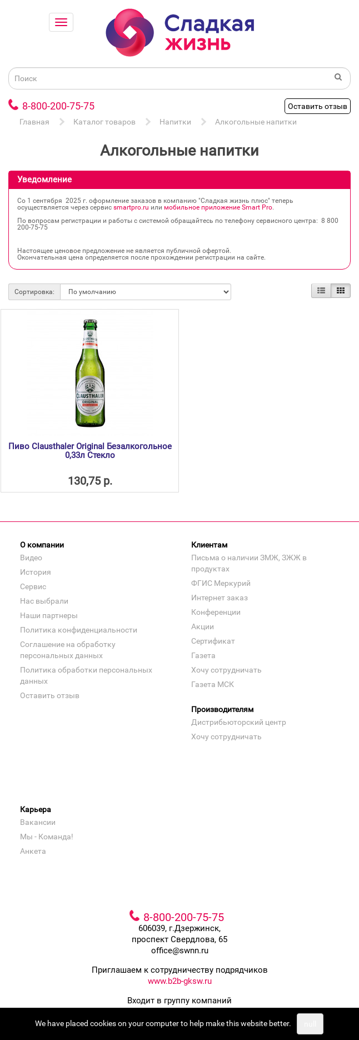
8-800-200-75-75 (58, 106)
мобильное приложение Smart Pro (218, 207)
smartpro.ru (131, 207)
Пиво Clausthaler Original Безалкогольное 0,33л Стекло (90, 451)
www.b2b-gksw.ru (180, 981)
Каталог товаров (104, 121)
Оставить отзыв (317, 106)
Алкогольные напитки (256, 121)
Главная (34, 121)
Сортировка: (34, 292)
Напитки (175, 121)
